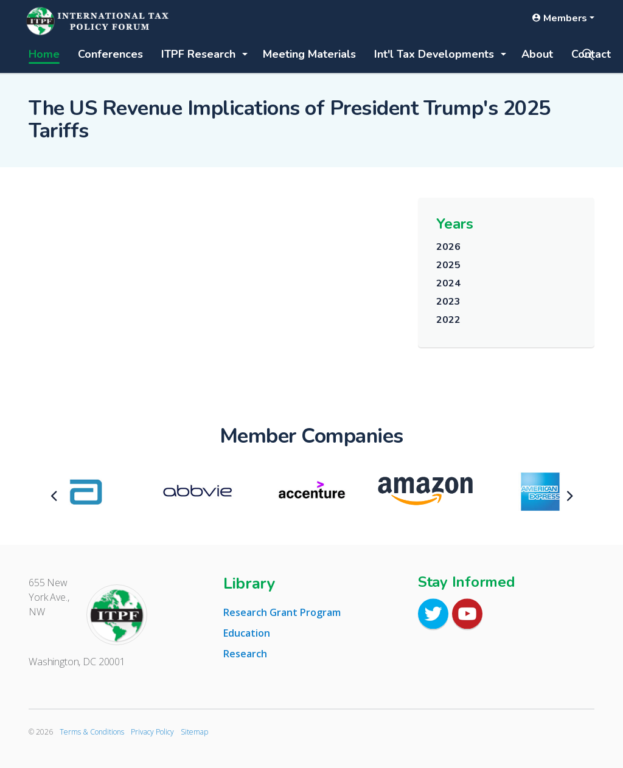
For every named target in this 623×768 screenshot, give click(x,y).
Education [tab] (246, 633)
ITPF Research (198, 54)
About (537, 54)
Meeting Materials (309, 54)
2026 (448, 247)
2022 (448, 320)
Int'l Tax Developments (434, 54)
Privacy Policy (152, 732)
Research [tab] (245, 653)
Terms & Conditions (92, 732)
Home (44, 54)
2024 (448, 283)
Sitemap (194, 732)
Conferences (110, 54)
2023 (448, 301)
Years (454, 224)
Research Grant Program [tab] (282, 612)
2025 (448, 265)
